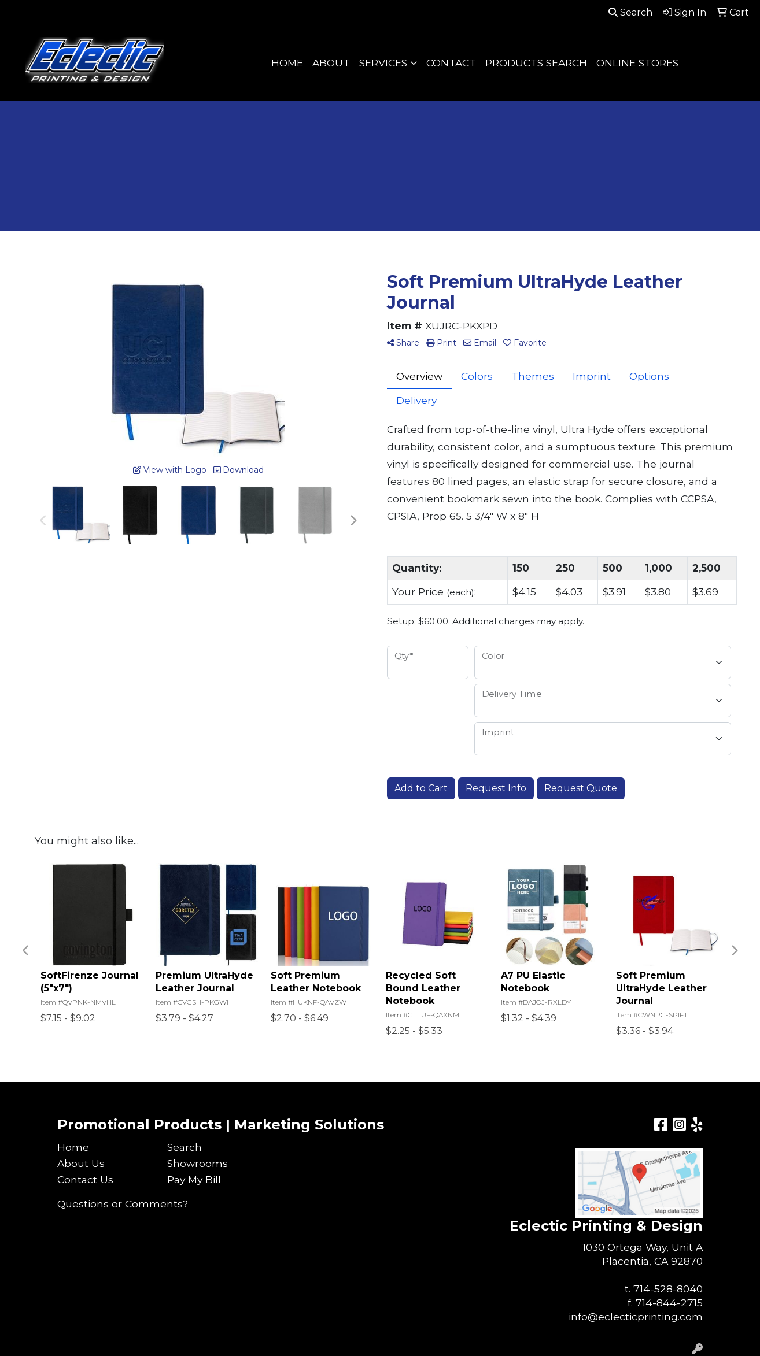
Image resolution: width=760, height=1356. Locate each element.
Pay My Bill (194, 1179)
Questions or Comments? (122, 1204)
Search (630, 12)
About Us (81, 1163)
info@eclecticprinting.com (636, 1316)
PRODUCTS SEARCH (536, 63)
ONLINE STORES (637, 63)
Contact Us (85, 1179)
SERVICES (383, 63)
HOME (287, 63)
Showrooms (197, 1163)
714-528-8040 (668, 1289)
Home (73, 1147)
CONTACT (451, 63)
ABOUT (331, 63)
